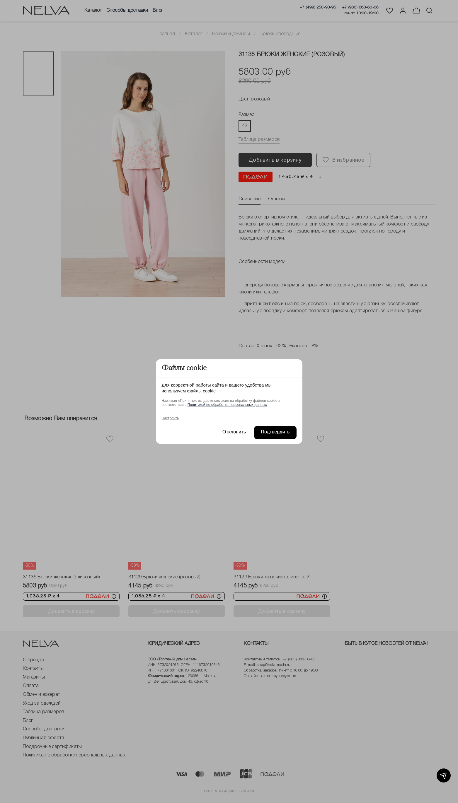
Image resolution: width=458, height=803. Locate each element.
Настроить (170, 418)
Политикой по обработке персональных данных (227, 404)
